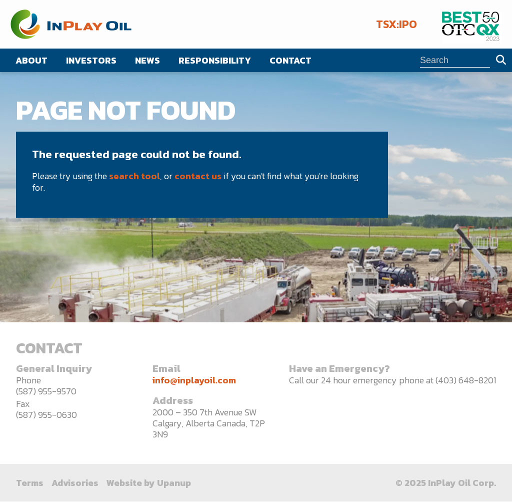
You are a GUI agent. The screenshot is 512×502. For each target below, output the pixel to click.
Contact (291, 60)
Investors (91, 60)
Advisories (75, 482)
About (32, 60)
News (147, 60)
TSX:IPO (396, 24)
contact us (198, 176)
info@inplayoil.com (194, 380)
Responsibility (214, 60)
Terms (30, 482)
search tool (134, 176)
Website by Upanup (148, 482)
